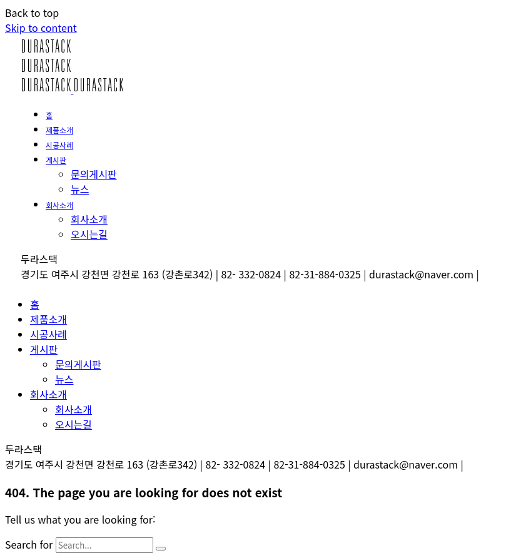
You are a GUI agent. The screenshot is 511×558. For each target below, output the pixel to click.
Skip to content (41, 27)
